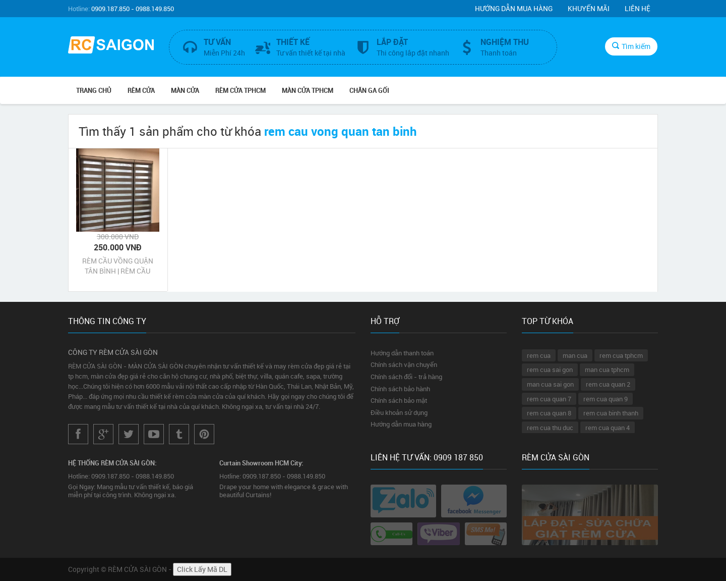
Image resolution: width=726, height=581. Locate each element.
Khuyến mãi (589, 8)
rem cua (539, 355)
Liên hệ (637, 8)
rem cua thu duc (550, 427)
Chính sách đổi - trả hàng (406, 376)
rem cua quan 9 (605, 398)
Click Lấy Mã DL (202, 569)
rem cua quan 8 (549, 412)
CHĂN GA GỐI (369, 90)
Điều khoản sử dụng (399, 412)
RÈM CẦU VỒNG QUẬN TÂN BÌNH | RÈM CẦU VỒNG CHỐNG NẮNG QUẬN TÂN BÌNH (117, 266)
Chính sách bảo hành (400, 388)
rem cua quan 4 (607, 427)
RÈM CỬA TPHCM (240, 90)
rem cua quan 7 (549, 398)
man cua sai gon (550, 384)
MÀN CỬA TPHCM (307, 90)
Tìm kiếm (631, 46)
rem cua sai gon (550, 369)
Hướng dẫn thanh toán (402, 352)
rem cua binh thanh (610, 412)
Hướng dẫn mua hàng (514, 8)
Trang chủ (93, 90)
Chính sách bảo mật (399, 400)
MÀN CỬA (185, 90)
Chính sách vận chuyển (404, 364)
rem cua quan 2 (608, 384)
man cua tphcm (607, 369)
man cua (575, 355)
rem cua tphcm (621, 355)
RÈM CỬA (141, 90)
